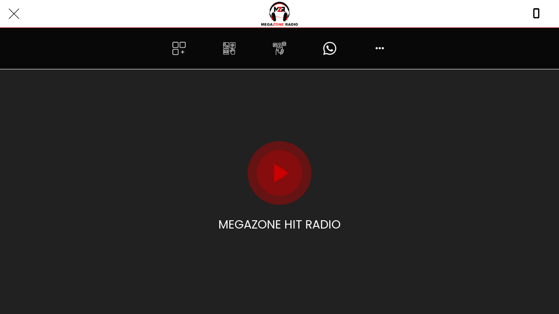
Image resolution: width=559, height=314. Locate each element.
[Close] (14, 14)
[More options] (380, 48)
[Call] (536, 13)
